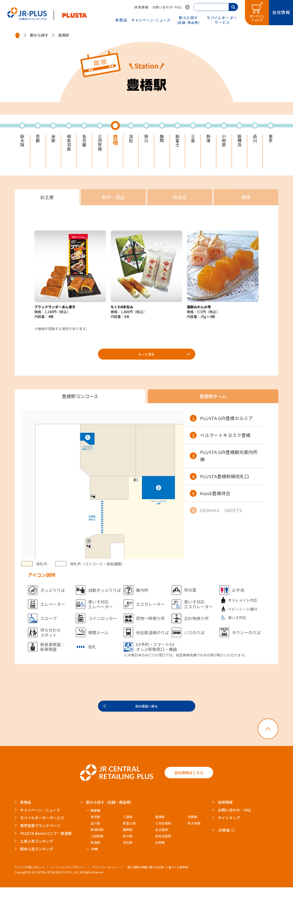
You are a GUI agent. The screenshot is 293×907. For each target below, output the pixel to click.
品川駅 (95, 843)
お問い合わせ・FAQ (167, 7)
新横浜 (239, 142)
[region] (228, 496)
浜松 (131, 139)
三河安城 (100, 145)
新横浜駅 (97, 849)
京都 (38, 139)
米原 (53, 139)
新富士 (177, 142)
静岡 (162, 139)
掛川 (146, 139)
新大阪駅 (194, 843)
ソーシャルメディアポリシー (68, 887)
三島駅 (128, 836)
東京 (270, 139)
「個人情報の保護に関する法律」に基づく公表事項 (156, 887)
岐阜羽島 (69, 145)
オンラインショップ (257, 18)
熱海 (208, 139)
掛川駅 (128, 855)
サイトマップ (229, 837)
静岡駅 (128, 849)
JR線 (94, 868)
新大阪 (22, 142)
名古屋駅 (161, 849)
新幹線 (95, 830)
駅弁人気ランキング (36, 868)
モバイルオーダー (222, 20)
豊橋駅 (160, 836)
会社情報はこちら (188, 792)
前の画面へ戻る (146, 722)
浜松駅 (128, 862)
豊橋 (115, 141)
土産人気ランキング (36, 860)
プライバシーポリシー (105, 887)
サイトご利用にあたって (30, 887)
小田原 (224, 142)
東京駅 (95, 836)
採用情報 (141, 7)
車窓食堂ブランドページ (40, 845)
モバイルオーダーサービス (42, 837)
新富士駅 (129, 843)
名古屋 (84, 142)
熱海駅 (95, 862)
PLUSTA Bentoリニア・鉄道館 (46, 853)
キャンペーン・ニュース (151, 20)
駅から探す (188, 20)
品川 (255, 139)
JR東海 (224, 849)
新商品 (121, 20)
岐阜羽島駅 (163, 855)
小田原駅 (97, 855)
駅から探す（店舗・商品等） (110, 822)
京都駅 (192, 836)
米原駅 (160, 862)
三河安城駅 (163, 843)
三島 (193, 139)
